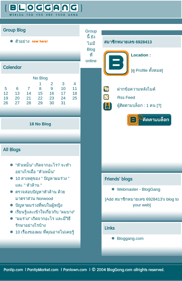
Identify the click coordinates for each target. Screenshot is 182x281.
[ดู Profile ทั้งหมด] (147, 70)
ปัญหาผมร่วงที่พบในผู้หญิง (38, 205)
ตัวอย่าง (22, 41)
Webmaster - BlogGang (138, 189)
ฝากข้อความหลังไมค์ (136, 89)
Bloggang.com (130, 238)
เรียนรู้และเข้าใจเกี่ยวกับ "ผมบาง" (45, 212)
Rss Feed (126, 97)
